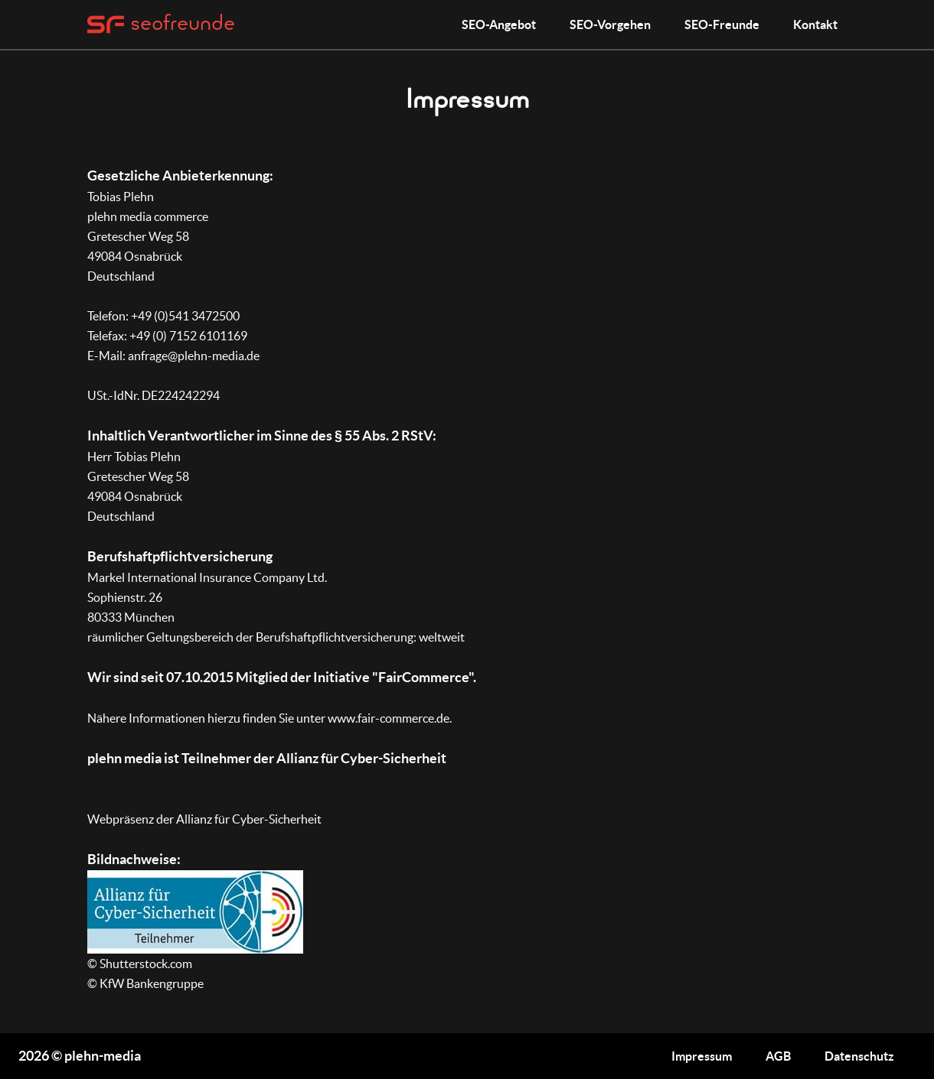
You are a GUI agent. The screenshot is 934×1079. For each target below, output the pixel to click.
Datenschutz (859, 1056)
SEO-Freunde (721, 24)
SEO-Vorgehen (610, 24)
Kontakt (815, 24)
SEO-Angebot (499, 24)
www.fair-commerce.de (388, 718)
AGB (778, 1056)
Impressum (701, 1056)
